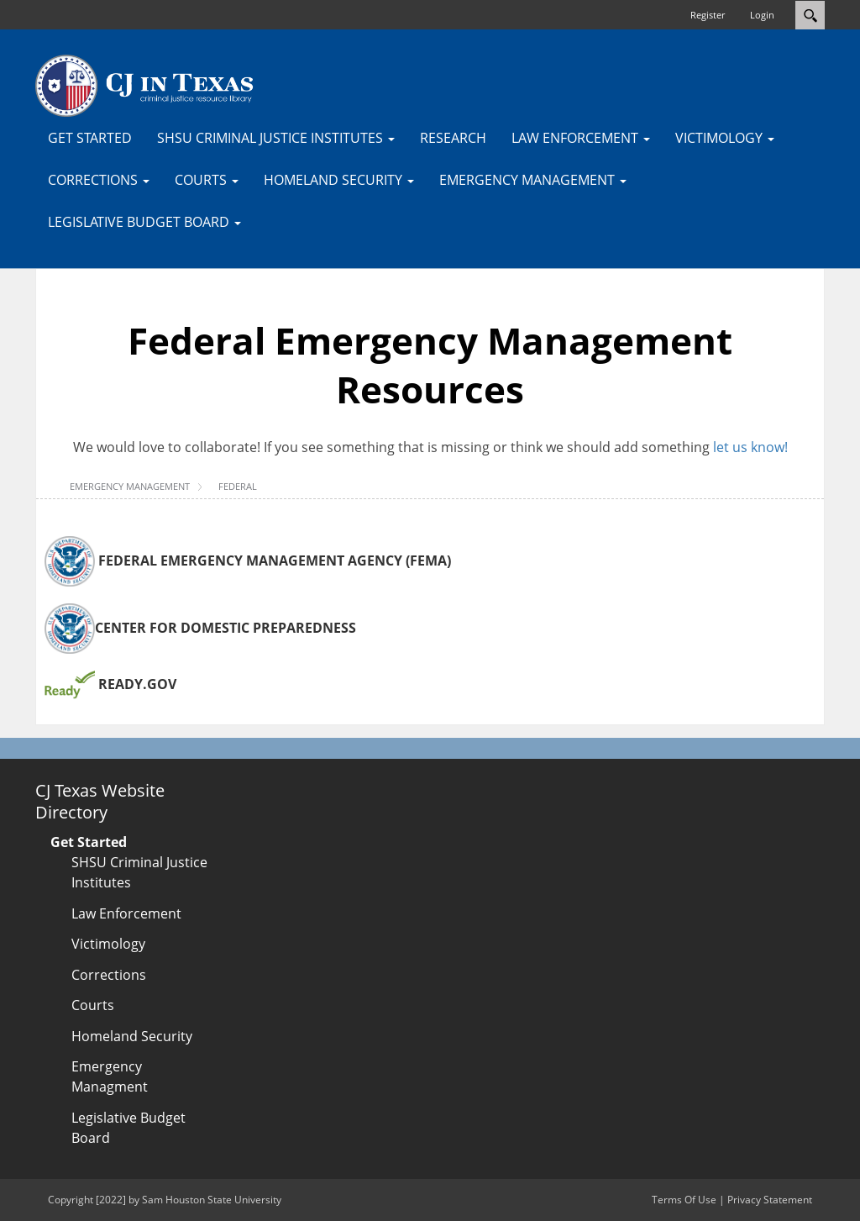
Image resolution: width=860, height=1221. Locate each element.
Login (762, 14)
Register (707, 14)
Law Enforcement (126, 913)
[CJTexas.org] (144, 84)
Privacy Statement (769, 1199)
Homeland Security (131, 1036)
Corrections (108, 975)
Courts (92, 1005)
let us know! (750, 447)
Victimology (108, 943)
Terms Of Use (684, 1199)
